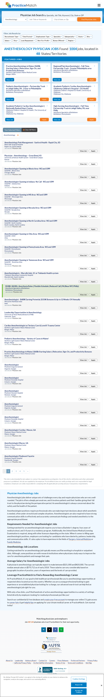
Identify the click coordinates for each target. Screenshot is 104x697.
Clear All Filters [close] (29, 130)
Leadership (19, 661)
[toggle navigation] (99, 5)
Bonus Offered (58, 40)
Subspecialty (69, 37)
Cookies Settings (79, 680)
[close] (11, 135)
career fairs (14, 602)
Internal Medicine (83, 539)
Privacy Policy (92, 661)
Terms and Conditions (75, 663)
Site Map (89, 663)
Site (88, 37)
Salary (7, 40)
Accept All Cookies (79, 692)
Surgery (72, 539)
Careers (52, 661)
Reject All (78, 686)
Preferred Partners (78, 661)
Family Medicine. (14, 542)
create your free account (54, 599)
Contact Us (43, 661)
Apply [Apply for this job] (44, 80)
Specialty (57, 37)
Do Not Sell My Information (43, 663)
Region (70, 40)
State (80, 37)
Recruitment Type (11, 37)
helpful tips (29, 602)
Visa (15, 40)
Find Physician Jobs (88, 19)
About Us (9, 661)
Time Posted (27, 37)
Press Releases (62, 661)
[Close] (101, 686)
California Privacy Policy (22, 663)
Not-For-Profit (43, 40)
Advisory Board (30, 661)
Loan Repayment (27, 40)
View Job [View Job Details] (10, 80)
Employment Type (42, 37)
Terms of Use (60, 663)
